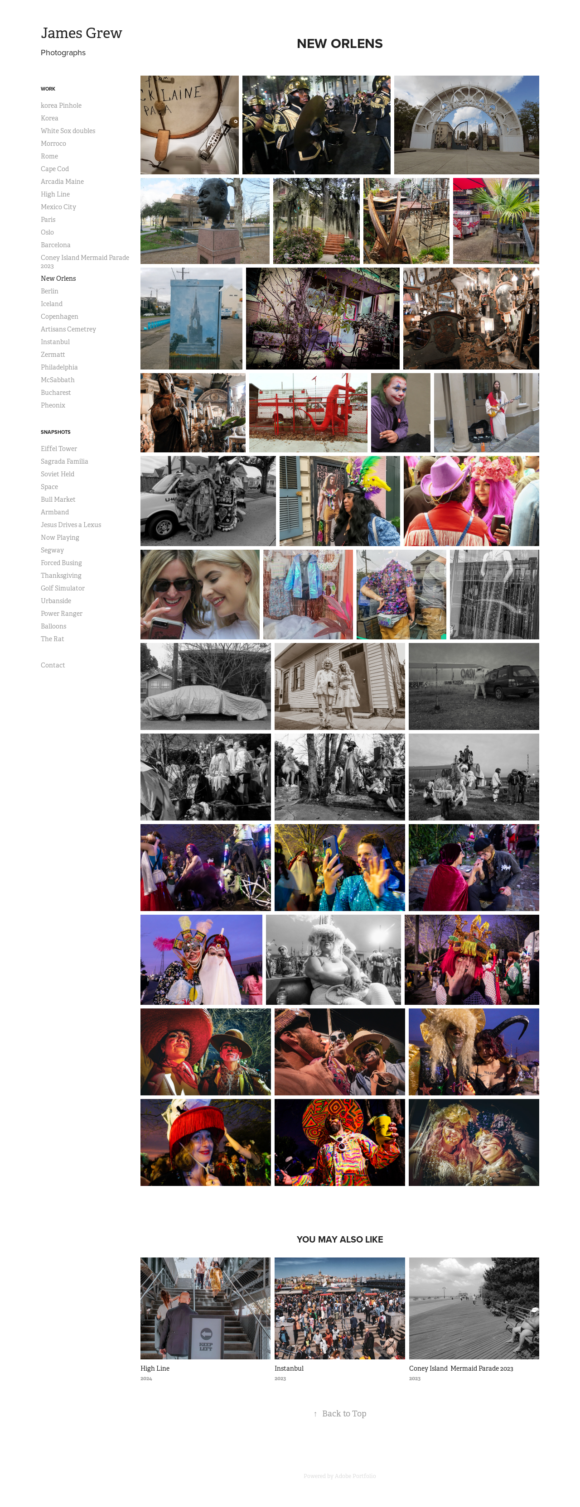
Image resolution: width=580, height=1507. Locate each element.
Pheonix (53, 405)
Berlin (49, 291)
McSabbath (58, 380)
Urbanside (56, 601)
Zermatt (53, 354)
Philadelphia (59, 367)
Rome (49, 156)
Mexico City (58, 207)
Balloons (53, 626)
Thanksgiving (61, 575)
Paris (48, 220)
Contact (53, 665)
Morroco (53, 143)
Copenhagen (59, 316)
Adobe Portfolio (355, 1476)
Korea (49, 118)
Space (49, 487)
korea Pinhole (61, 105)
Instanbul (55, 342)
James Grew (81, 33)
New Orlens (58, 278)
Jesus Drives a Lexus (71, 525)
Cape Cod (55, 169)
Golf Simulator (63, 588)
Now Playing (60, 537)
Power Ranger (61, 614)
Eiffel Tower (59, 449)
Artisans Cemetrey (68, 329)
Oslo (47, 232)
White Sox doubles (68, 131)
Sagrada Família (64, 461)
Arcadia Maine (62, 182)
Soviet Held (57, 474)
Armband (55, 512)
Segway (52, 550)
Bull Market (58, 499)
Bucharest (56, 393)
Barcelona (56, 245)
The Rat (52, 639)
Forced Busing (61, 563)
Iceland (52, 304)
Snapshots (56, 432)
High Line (55, 194)
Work (48, 88)
